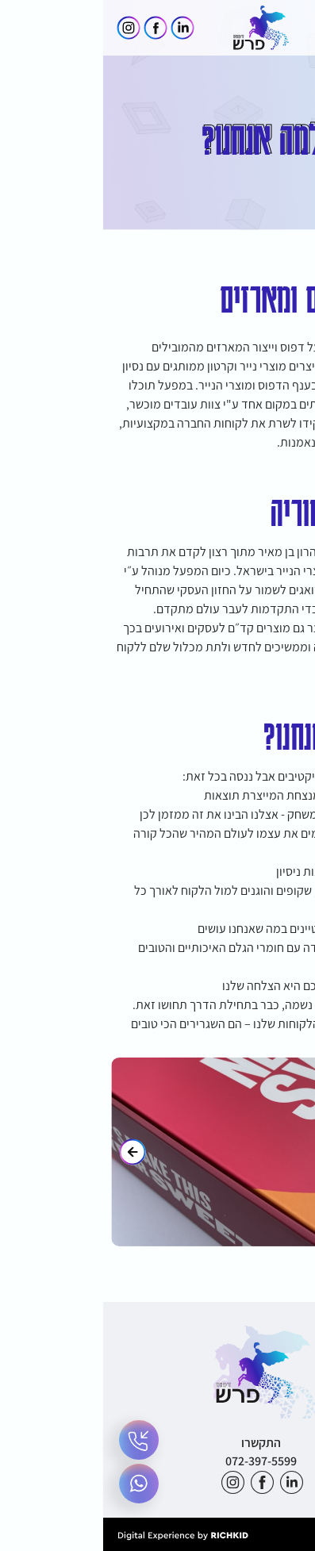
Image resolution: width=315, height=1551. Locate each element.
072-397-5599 (158, 1461)
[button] (289, 28)
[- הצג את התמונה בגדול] (157, 1152)
